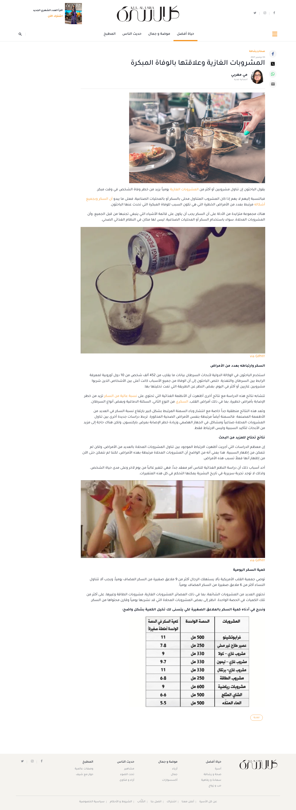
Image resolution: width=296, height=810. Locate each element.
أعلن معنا (188, 801)
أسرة (218, 769)
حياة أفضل (185, 34)
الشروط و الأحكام (121, 801)
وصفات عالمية (84, 769)
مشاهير (129, 769)
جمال (174, 774)
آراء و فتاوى (126, 780)
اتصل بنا (156, 801)
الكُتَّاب (141, 801)
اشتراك (171, 801)
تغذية (257, 718)
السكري (181, 402)
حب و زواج (215, 786)
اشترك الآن (54, 16)
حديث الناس (131, 34)
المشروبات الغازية (184, 190)
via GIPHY (257, 357)
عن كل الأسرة (208, 801)
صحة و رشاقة (257, 51)
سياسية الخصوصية (92, 801)
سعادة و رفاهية (211, 780)
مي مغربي (239, 75)
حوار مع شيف (84, 774)
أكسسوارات (169, 780)
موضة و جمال (159, 34)
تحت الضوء (127, 774)
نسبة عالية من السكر (120, 396)
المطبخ (110, 34)
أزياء (174, 769)
